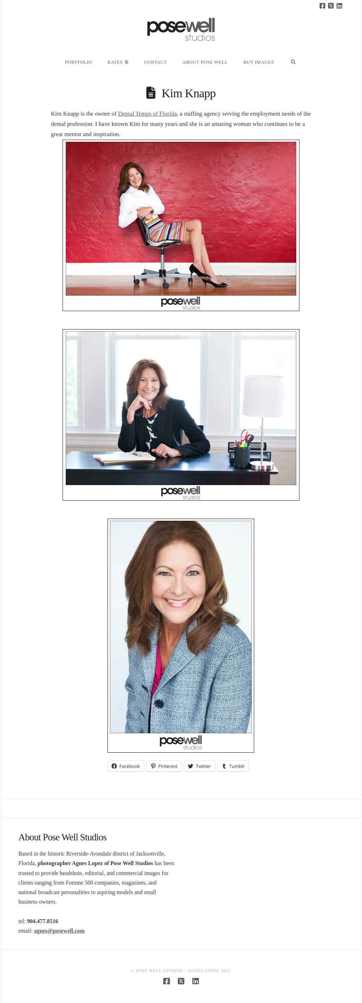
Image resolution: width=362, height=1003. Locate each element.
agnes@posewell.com (59, 931)
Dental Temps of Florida (147, 113)
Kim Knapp (189, 93)
